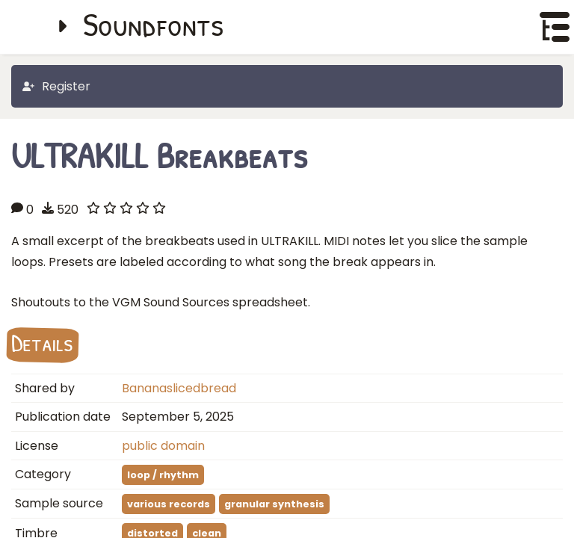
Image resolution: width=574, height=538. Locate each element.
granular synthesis (274, 504)
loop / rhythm (163, 475)
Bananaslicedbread (179, 388)
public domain (163, 445)
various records (168, 504)
